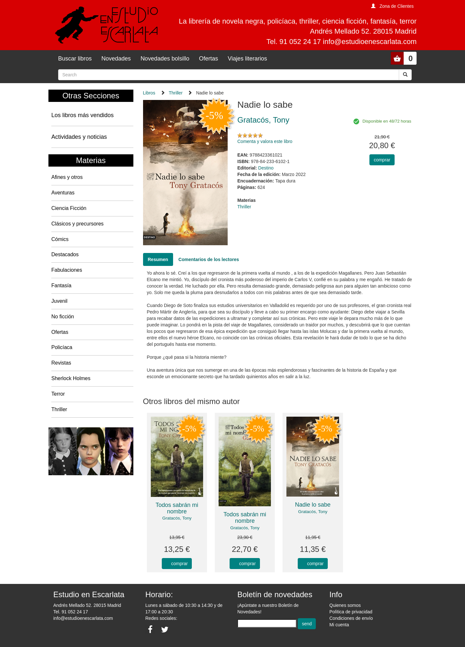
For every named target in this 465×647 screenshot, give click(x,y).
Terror (58, 394)
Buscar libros (75, 58)
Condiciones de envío (351, 618)
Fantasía (61, 285)
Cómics (59, 239)
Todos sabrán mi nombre (177, 508)
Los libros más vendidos (82, 115)
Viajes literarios (247, 58)
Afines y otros (67, 177)
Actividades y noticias (79, 137)
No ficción (62, 316)
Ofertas (208, 58)
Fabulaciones (66, 270)
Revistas (61, 363)
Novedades (116, 58)
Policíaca (61, 347)
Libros (149, 92)
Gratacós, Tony (176, 518)
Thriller (59, 409)
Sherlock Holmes (70, 378)
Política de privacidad (350, 611)
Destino (266, 167)
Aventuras (63, 192)
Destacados (65, 254)
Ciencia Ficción (68, 208)
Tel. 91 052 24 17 (70, 611)
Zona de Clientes (396, 6)
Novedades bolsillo (164, 58)
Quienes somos (345, 605)
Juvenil (59, 301)
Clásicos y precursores (77, 223)
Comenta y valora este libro (264, 141)
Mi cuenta (339, 624)
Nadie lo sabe (313, 504)
